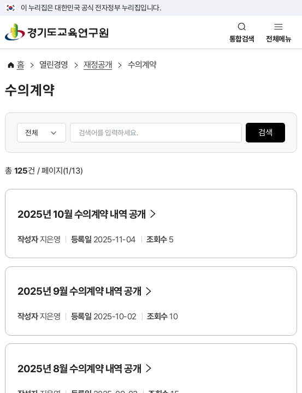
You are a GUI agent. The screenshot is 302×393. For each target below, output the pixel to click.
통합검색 (241, 38)
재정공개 (98, 64)
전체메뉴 (278, 38)
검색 (265, 133)
